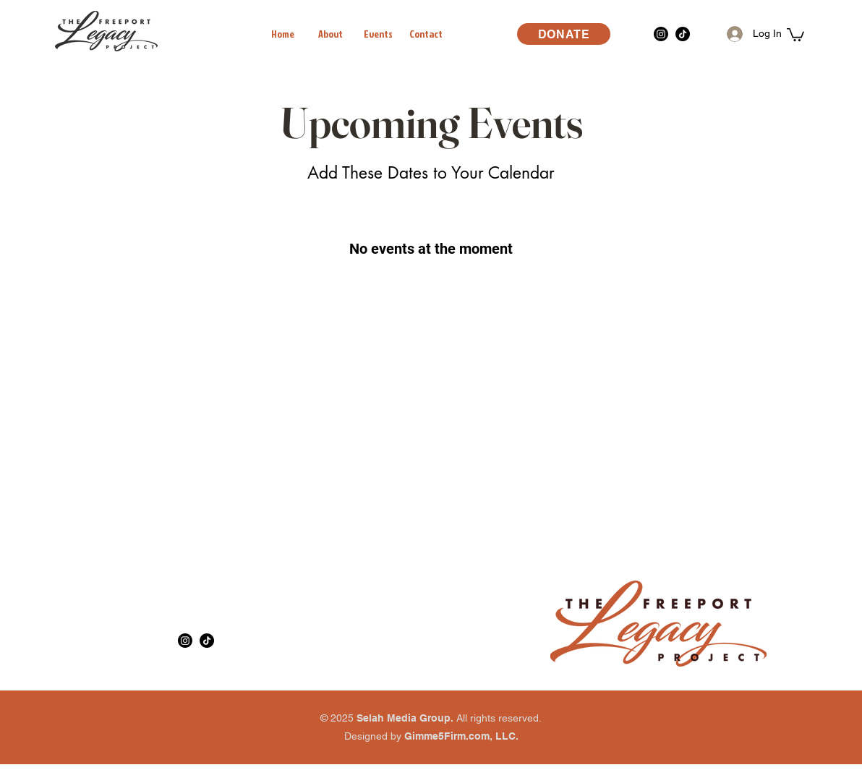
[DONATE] (563, 34)
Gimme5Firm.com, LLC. (461, 736)
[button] (795, 34)
